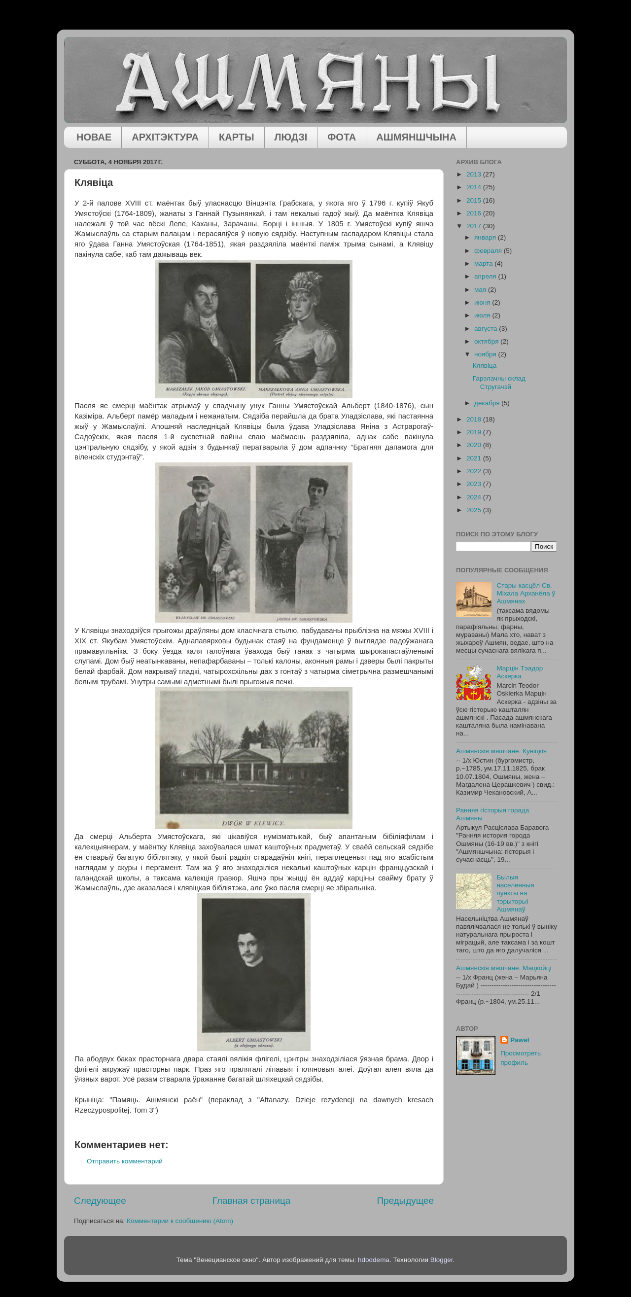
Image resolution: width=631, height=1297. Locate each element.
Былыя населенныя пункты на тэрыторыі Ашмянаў (515, 893)
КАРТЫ (236, 137)
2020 (474, 445)
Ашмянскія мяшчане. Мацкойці (504, 968)
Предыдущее (405, 1200)
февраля (489, 250)
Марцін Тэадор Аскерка (519, 672)
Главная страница (251, 1200)
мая (481, 289)
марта (484, 263)
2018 (474, 419)
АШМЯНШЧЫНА (416, 137)
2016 (474, 213)
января (486, 237)
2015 (474, 200)
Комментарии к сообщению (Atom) (180, 1221)
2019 (474, 432)
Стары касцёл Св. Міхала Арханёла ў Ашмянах (525, 593)
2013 (474, 174)
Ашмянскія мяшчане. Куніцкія (501, 751)
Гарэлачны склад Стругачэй (499, 382)
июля (483, 315)
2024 (474, 497)
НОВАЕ (93, 137)
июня (483, 302)
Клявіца (484, 365)
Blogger (441, 1259)
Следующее (100, 1200)
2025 (474, 510)
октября (487, 341)
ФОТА (341, 137)
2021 (474, 458)
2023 (474, 484)
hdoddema (373, 1259)
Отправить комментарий (125, 1161)
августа (486, 328)
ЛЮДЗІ (291, 137)
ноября (486, 354)
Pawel (519, 1040)
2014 (474, 187)
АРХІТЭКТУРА (165, 137)
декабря (487, 403)
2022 (474, 471)
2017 (474, 226)
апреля (486, 276)
